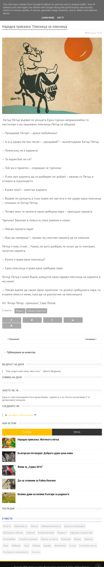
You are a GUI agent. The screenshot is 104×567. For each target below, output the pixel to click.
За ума (72, 539)
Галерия (36, 539)
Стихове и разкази (28, 533)
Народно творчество (36, 311)
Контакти (18, 561)
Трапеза (88, 533)
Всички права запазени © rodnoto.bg (67, 561)
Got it (60, 18)
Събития (30, 526)
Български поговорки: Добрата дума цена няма (45, 447)
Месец (77, 426)
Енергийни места (87, 539)
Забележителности (51, 520)
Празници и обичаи (13, 526)
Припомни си (20, 520)
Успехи (34, 520)
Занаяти (36, 546)
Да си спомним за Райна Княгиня (37, 474)
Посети (7, 520)
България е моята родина (21, 409)
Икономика (60, 539)
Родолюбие (9, 533)
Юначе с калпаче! (14, 376)
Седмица (27, 426)
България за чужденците (15, 546)
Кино (26, 539)
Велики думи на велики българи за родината (43, 488)
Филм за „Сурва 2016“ (30, 461)
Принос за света (49, 533)
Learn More (47, 18)
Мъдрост (20, 311)
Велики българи (46, 526)
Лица (5, 539)
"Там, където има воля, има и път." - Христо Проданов (32, 365)
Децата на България (74, 520)
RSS (25, 561)
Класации (66, 533)
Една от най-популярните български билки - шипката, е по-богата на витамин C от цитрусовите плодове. (46, 393)
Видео (77, 533)
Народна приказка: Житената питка (38, 433)
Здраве (47, 539)
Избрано (16, 539)
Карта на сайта (35, 561)
